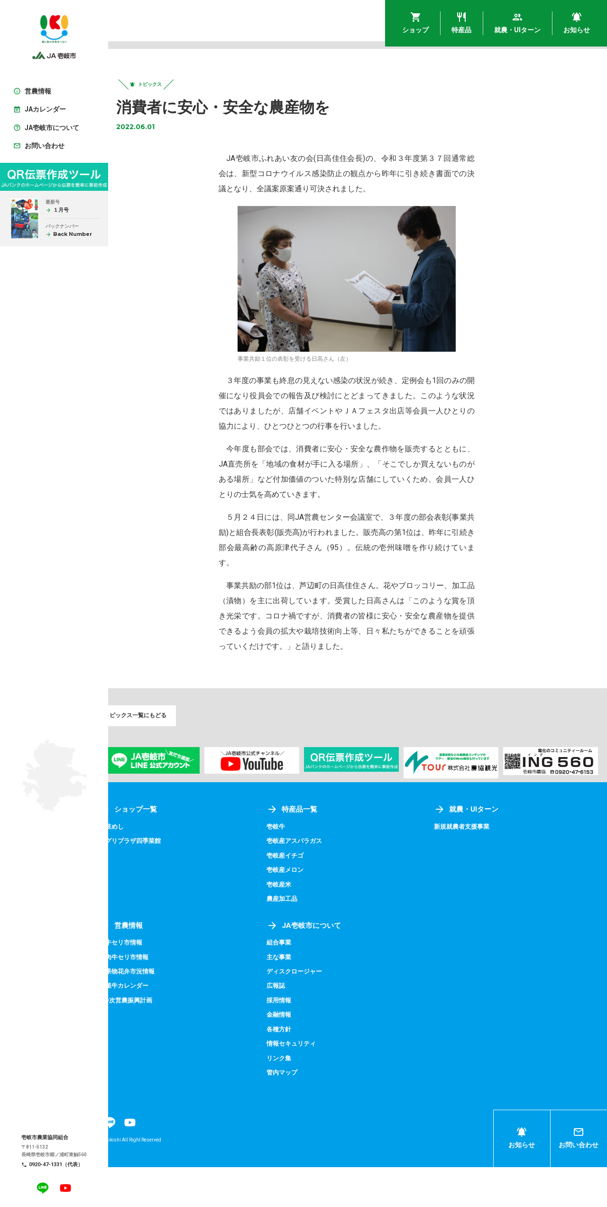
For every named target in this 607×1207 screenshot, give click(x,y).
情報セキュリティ (313, 1083)
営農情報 (152, 965)
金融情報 (299, 1054)
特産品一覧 (313, 849)
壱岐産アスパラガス (316, 881)
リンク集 (299, 1098)
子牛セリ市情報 (152, 983)
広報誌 (296, 1026)
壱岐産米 (299, 924)
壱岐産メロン (306, 910)
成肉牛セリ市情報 (155, 997)
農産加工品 (303, 939)
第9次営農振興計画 (157, 1040)
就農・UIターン (478, 849)
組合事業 (299, 983)
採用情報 (299, 1040)
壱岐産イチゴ (306, 895)
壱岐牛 (296, 867)
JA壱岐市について (325, 965)
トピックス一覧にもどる (160, 722)
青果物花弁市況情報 (159, 1011)
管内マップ (303, 1112)
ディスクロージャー (316, 1011)
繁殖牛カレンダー (155, 1026)
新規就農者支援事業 (474, 867)
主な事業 (299, 997)
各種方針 (299, 1069)
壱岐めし (142, 867)
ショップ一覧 (159, 849)
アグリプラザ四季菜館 (162, 881)
